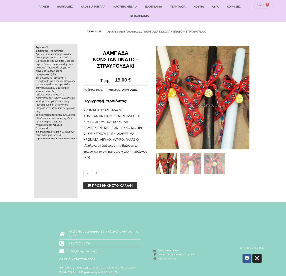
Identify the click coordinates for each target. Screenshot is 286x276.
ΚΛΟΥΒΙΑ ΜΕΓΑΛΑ (93, 6)
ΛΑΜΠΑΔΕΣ (65, 6)
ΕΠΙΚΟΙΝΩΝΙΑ (139, 15)
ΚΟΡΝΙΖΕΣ (234, 6)
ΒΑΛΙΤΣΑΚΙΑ (153, 6)
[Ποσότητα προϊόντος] (96, 173)
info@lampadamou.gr (47, 131)
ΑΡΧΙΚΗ (44, 6)
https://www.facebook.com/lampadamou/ (57, 138)
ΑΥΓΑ (215, 6)
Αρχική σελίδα (116, 31)
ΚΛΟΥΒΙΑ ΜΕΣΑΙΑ (125, 6)
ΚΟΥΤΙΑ (199, 6)
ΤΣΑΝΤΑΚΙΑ (178, 6)
